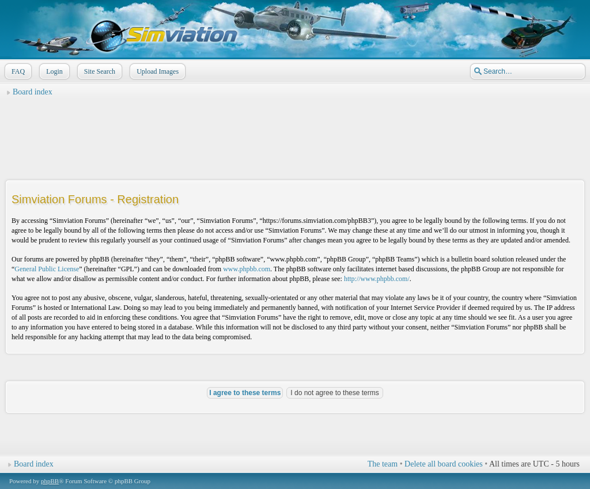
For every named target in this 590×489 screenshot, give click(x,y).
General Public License (46, 269)
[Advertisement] (295, 127)
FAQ (17, 71)
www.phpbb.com (246, 269)
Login (53, 71)
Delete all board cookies (443, 464)
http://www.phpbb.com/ (377, 279)
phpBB (50, 480)
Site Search (98, 71)
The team (383, 464)
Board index (32, 92)
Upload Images (156, 71)
